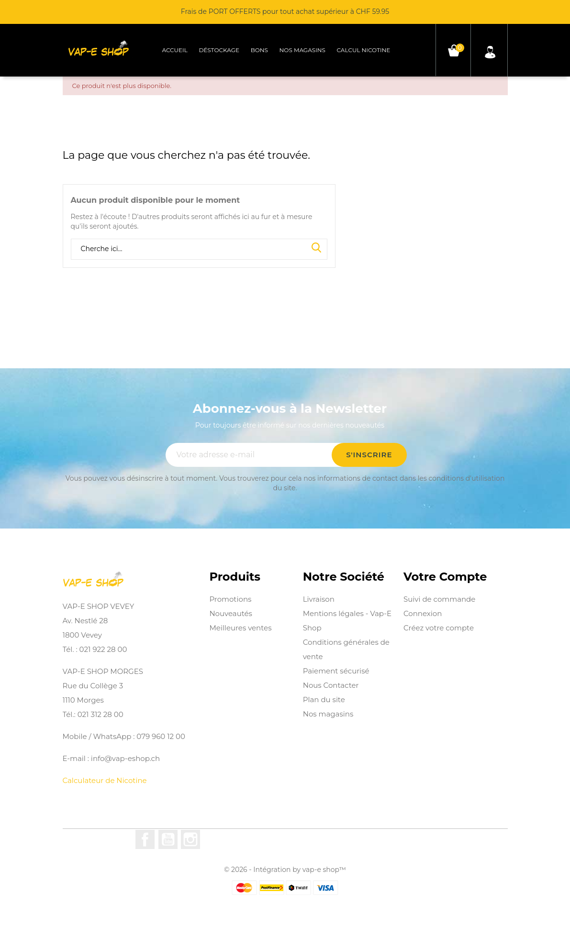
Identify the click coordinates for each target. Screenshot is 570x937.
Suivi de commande (439, 599)
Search (316, 248)
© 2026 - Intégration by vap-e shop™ (285, 869)
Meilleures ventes (240, 627)
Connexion (422, 613)
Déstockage (219, 50)
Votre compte (445, 577)
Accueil (174, 50)
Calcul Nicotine (364, 50)
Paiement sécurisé (336, 670)
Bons (259, 50)
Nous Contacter (331, 685)
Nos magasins (302, 50)
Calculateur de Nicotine (105, 780)
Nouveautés (230, 613)
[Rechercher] (199, 249)
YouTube (168, 839)
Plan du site (324, 699)
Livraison (319, 599)
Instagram (190, 839)
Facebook (145, 839)
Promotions (230, 599)
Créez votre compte (438, 627)
